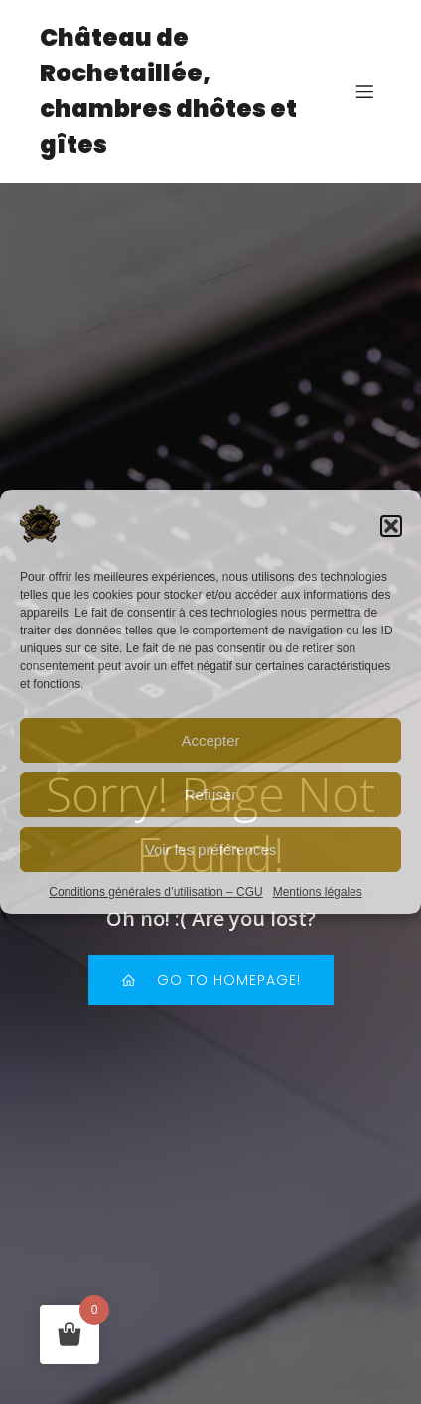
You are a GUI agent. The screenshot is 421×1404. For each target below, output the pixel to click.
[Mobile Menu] (364, 91)
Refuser (211, 794)
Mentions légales (317, 892)
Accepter (210, 740)
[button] (391, 526)
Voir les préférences (211, 849)
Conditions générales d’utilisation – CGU (155, 892)
